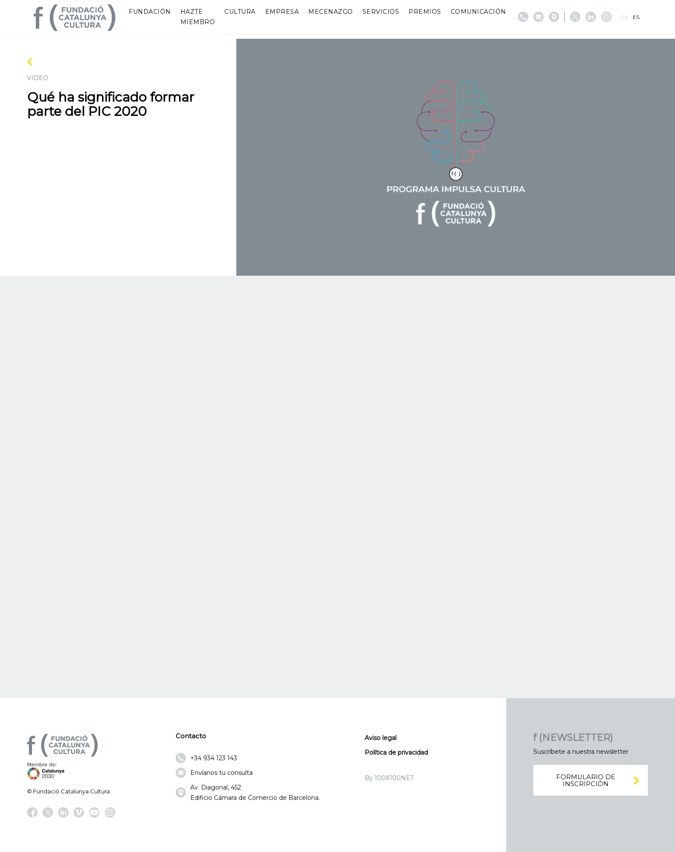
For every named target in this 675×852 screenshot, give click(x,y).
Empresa (282, 12)
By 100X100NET (389, 778)
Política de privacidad (396, 752)
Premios (425, 12)
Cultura (240, 12)
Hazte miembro (197, 17)
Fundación (150, 12)
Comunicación (478, 12)
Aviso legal (380, 738)
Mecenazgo (330, 12)
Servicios (380, 12)
